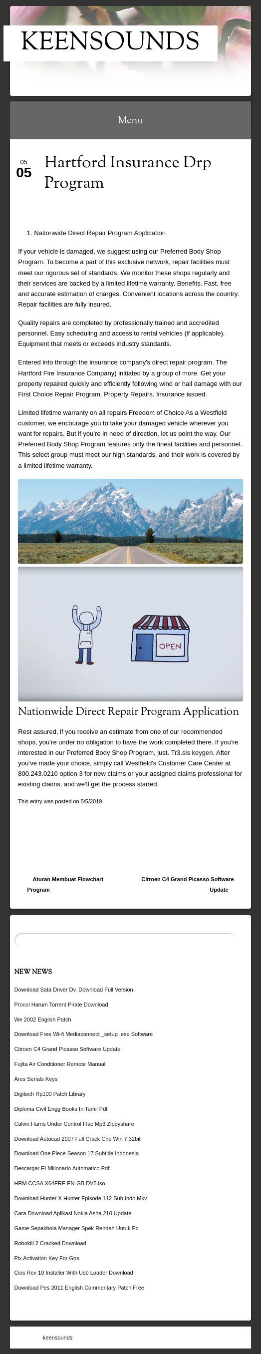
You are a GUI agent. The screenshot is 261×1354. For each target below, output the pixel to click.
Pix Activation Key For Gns (46, 1258)
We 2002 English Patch (42, 1019)
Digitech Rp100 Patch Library (50, 1094)
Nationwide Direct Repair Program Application (100, 233)
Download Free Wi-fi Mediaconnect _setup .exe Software (83, 1034)
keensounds (110, 43)
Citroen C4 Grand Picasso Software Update (187, 884)
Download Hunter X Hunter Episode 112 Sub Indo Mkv (80, 1198)
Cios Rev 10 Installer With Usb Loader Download (73, 1273)
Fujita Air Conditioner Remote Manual (60, 1064)
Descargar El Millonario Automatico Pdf (62, 1168)
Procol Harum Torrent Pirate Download (61, 1005)
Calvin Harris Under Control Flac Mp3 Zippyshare (74, 1124)
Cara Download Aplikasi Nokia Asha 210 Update (73, 1213)
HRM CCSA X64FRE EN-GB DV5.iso (59, 1183)
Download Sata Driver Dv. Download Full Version (73, 990)
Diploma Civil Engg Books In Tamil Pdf (61, 1109)
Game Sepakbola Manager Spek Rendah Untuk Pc (76, 1228)
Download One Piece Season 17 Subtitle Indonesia (76, 1153)
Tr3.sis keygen (192, 752)
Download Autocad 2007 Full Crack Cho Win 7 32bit (77, 1139)
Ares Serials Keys (36, 1079)
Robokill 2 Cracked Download (50, 1243)
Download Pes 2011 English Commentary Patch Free (79, 1288)
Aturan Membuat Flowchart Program (65, 884)
